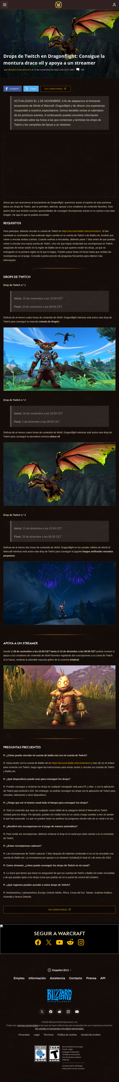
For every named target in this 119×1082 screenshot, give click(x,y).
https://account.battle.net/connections (81, 231)
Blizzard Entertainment (19, 69)
